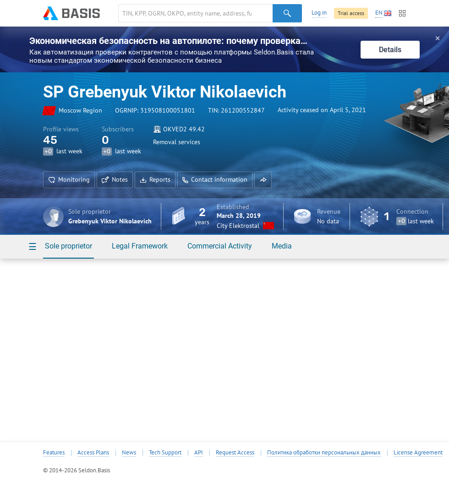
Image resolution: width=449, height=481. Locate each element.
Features (54, 452)
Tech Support (165, 452)
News (129, 452)
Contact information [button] (214, 179)
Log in (319, 12)
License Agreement (418, 452)
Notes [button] (115, 179)
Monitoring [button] (69, 179)
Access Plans (93, 452)
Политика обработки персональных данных (324, 452)
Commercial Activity (219, 246)
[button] (263, 180)
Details (390, 49)
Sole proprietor (68, 246)
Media (282, 246)
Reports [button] (155, 179)
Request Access (235, 452)
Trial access (351, 13)
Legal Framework (140, 246)
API (198, 452)
